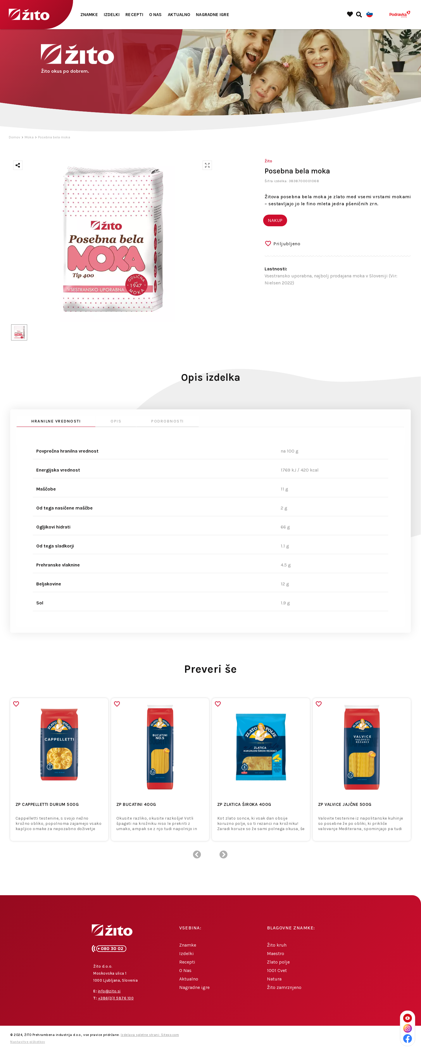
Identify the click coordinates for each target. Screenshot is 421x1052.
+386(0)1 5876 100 (116, 998)
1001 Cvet (277, 970)
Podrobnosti (167, 421)
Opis (116, 421)
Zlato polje (278, 962)
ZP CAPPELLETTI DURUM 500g (47, 804)
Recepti (134, 14)
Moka (29, 137)
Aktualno (179, 14)
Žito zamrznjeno (284, 987)
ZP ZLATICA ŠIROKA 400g (244, 804)
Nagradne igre (212, 14)
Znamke (89, 14)
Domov (14, 137)
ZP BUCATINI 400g (136, 804)
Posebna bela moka (54, 137)
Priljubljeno (286, 243)
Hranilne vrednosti (56, 421)
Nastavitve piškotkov (27, 1042)
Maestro (275, 953)
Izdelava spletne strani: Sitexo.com (150, 1035)
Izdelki (112, 14)
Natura (274, 979)
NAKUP (275, 220)
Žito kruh (277, 945)
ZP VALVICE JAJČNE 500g (345, 804)
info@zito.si (109, 991)
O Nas (155, 14)
